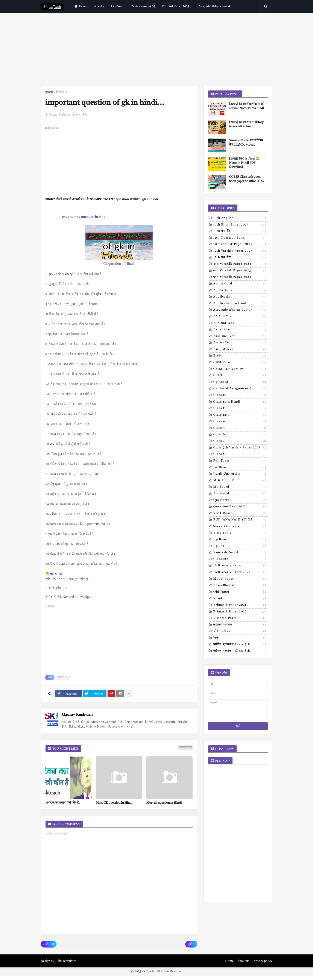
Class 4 (240, 422)
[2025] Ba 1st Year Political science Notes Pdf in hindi (246, 106)
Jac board (240, 468)
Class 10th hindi (240, 402)
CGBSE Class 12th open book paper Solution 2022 (246, 179)
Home (229, 960)
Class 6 (240, 435)
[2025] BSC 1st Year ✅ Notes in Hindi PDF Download (244, 162)
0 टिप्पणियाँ (82, 114)
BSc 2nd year (240, 323)
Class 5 (240, 428)
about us (243, 960)
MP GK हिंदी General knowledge (68, 597)
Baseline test (240, 336)
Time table (240, 533)
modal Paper (240, 579)
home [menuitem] (80, 6)
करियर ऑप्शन (240, 625)
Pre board (240, 494)
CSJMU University (240, 369)
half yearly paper (240, 566)
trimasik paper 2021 (240, 605)
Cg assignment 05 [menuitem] (143, 6)
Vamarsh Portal (240, 553)
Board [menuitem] (98, 6)
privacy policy (263, 960)
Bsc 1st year (240, 343)
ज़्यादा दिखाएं (185, 747)
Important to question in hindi (84, 216)
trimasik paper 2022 (240, 612)
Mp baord (240, 487)
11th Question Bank (240, 238)
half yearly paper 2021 (240, 572)
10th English (240, 218)
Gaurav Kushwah (77, 715)
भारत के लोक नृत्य (56, 588)
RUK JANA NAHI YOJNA (240, 520)
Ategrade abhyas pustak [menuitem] (214, 6)
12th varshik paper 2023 (240, 251)
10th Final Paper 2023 (240, 225)
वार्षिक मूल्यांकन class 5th (240, 645)
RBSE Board (240, 513)
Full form (240, 461)
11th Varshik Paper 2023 (240, 244)
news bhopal (240, 585)
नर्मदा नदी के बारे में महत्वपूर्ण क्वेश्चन (66, 578)
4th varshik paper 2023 (240, 264)
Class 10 (240, 395)
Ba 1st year (240, 330)
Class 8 (240, 454)
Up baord (240, 540)
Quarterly (240, 500)
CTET (240, 376)
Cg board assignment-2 (240, 389)
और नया (49, 944)
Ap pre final (240, 291)
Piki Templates (66, 960)
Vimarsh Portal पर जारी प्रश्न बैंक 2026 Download (246, 142)
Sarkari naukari (240, 527)
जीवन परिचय (240, 631)
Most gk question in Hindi (164, 802)
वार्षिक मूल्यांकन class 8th (240, 651)
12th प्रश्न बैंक (240, 258)
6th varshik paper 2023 (240, 271)
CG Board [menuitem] (117, 6)
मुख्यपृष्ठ (49, 92)
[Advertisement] (156, 49)
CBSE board (240, 363)
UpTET (240, 546)
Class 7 (240, 441)
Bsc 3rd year (240, 349)
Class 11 (240, 408)
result (240, 599)
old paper (240, 592)
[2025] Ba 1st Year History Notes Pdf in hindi (246, 124)
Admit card (240, 284)
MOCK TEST (240, 481)
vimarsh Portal (240, 618)
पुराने (190, 944)
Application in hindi (240, 304)
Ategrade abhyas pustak (240, 310)
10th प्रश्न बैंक (240, 231)
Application (240, 297)
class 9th (240, 559)
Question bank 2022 (240, 507)
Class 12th (240, 415)
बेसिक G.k (62, 92)
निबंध (240, 638)
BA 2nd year (240, 317)
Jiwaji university (240, 474)
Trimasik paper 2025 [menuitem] (175, 6)
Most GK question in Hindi (114, 802)
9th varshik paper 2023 (240, 277)
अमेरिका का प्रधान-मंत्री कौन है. (62, 802)
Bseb (240, 356)
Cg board (240, 382)
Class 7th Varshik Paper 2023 (240, 448)
